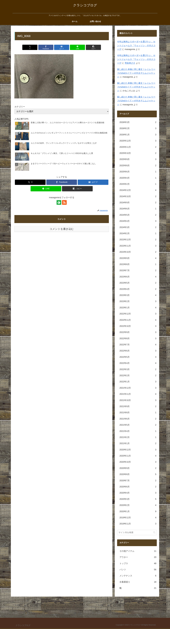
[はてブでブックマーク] (61, 47)
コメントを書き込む (62, 228)
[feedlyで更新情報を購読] (59, 202)
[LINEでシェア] (77, 47)
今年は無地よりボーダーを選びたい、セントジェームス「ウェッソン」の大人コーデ (136, 45)
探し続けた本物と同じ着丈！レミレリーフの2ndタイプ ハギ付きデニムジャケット (136, 73)
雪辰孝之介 (130, 63)
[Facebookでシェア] (45, 47)
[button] (93, 47)
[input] (137, 532)
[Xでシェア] (29, 47)
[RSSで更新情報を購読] (64, 202)
